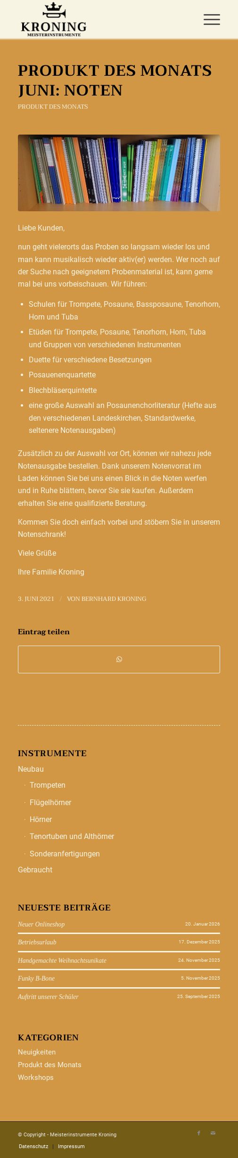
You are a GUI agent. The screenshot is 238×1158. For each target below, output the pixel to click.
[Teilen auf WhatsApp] (119, 659)
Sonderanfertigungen (65, 853)
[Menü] (207, 19)
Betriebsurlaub (37, 942)
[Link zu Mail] (213, 1133)
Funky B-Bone (36, 978)
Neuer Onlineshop (41, 924)
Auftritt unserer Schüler (48, 996)
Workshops (36, 1077)
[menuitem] (207, 19)
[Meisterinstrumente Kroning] (99, 19)
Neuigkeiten (37, 1052)
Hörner (41, 819)
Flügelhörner (50, 802)
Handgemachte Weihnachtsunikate (62, 960)
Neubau (31, 769)
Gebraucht (35, 869)
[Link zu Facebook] (199, 1133)
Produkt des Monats (53, 107)
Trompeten (48, 785)
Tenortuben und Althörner (72, 836)
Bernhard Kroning (114, 599)
